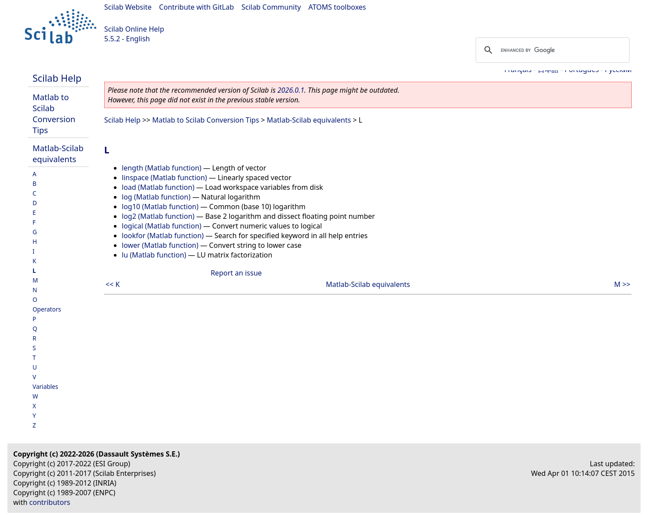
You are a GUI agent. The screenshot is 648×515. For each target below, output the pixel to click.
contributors (49, 502)
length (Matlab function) (161, 168)
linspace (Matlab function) (164, 177)
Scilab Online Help (134, 29)
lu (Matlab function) (154, 255)
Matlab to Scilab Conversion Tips (54, 113)
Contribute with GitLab (196, 7)
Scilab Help (57, 78)
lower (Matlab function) (160, 245)
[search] (551, 50)
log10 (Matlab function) (160, 206)
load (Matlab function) (158, 187)
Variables (45, 386)
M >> (622, 284)
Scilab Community (271, 7)
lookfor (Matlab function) (163, 235)
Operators (47, 309)
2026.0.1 (290, 90)
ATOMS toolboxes (337, 7)
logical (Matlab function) (161, 226)
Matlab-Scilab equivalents (58, 153)
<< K (113, 284)
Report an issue (236, 273)
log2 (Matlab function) (158, 216)
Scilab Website (128, 7)
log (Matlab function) (156, 197)
